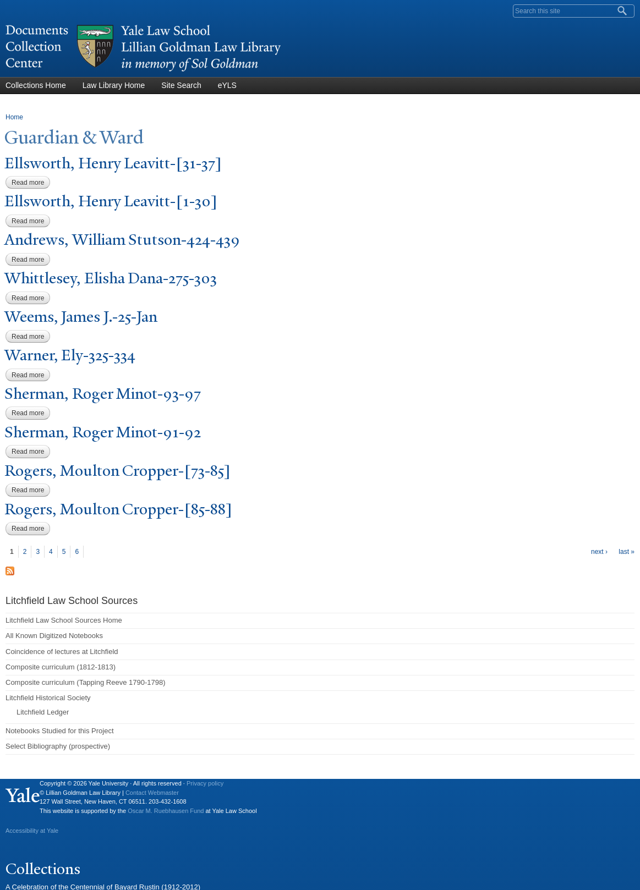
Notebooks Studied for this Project (60, 731)
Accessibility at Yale (32, 830)
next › (599, 552)
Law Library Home (114, 85)
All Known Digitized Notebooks (54, 635)
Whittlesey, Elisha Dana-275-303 (110, 278)
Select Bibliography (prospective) (58, 746)
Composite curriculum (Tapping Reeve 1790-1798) (85, 682)
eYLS (227, 85)
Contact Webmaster (152, 792)
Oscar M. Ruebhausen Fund (166, 810)
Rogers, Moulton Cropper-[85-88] (118, 509)
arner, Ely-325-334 (69, 355)
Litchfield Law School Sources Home (64, 620)
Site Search (181, 85)
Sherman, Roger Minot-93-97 (102, 393)
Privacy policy (205, 783)
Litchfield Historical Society (48, 698)
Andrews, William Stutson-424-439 (122, 239)
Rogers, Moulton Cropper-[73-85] (117, 470)
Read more (31, 182)
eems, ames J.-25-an (80, 316)
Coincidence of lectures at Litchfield (62, 651)
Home (14, 117)
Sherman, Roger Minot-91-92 (102, 432)
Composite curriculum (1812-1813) (61, 667)
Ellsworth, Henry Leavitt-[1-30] (110, 201)
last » (626, 552)
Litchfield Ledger (43, 712)
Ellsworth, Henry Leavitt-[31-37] (113, 163)
